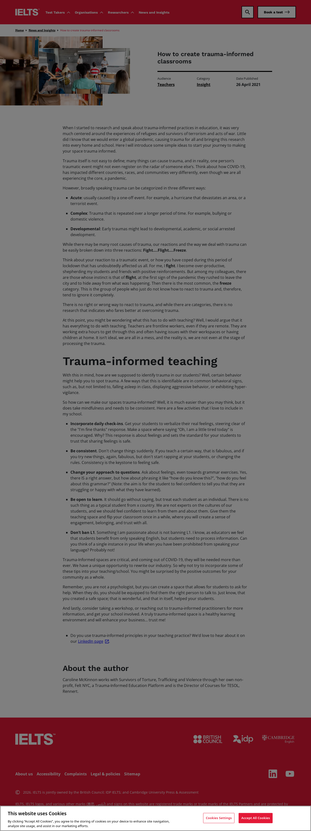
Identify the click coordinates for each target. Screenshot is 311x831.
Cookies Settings (219, 818)
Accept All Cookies (255, 818)
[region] (155, 818)
